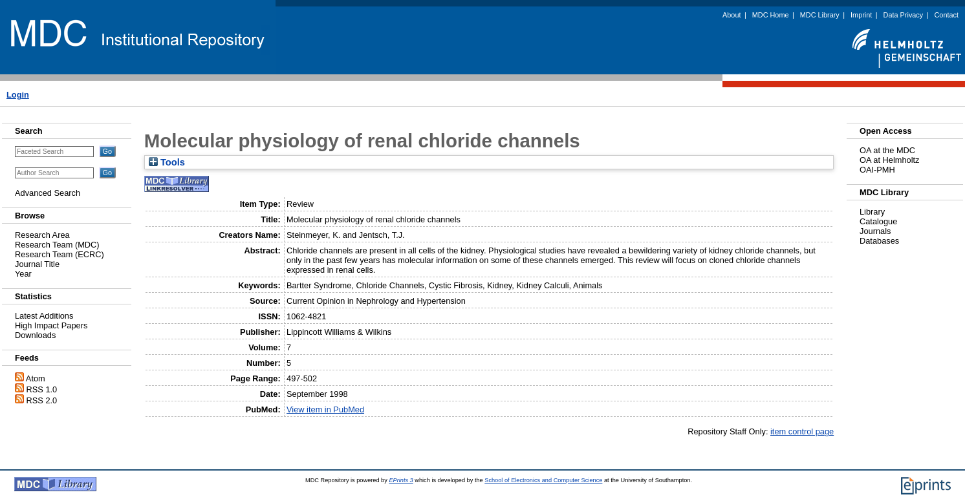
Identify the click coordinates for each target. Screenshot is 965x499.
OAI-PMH (877, 170)
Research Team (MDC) (57, 245)
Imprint (861, 15)
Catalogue (878, 221)
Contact (947, 15)
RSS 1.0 (42, 389)
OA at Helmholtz (889, 160)
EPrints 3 (401, 480)
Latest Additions (44, 316)
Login (17, 95)
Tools (167, 162)
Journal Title (37, 264)
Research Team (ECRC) (59, 254)
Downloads (35, 335)
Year (23, 274)
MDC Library (820, 15)
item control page (802, 431)
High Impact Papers (51, 325)
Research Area (42, 235)
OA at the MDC (887, 150)
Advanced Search (47, 193)
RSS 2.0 (42, 400)
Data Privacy (904, 15)
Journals (875, 231)
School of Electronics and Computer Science (543, 480)
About (731, 15)
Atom (35, 378)
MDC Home (770, 15)
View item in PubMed (325, 409)
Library (872, 212)
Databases (879, 241)
